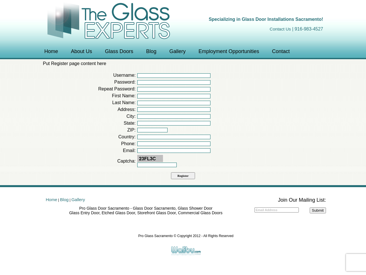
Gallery (177, 51)
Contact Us (280, 29)
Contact (281, 51)
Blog (151, 51)
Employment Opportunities (228, 51)
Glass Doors (119, 51)
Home (51, 51)
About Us (81, 51)
